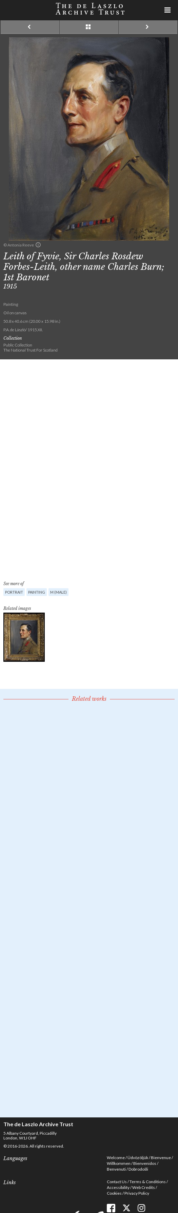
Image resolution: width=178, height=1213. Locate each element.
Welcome (116, 1157)
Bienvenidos (144, 1163)
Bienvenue (161, 1157)
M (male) (58, 592)
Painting (36, 592)
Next (148, 27)
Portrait (14, 592)
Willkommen (119, 1163)
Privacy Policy (136, 1193)
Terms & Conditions (148, 1181)
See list (89, 27)
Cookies (114, 1193)
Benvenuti (116, 1169)
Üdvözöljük (137, 1157)
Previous (30, 27)
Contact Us (117, 1181)
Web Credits (143, 1187)
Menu (168, 10)
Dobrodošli (138, 1169)
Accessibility (118, 1187)
